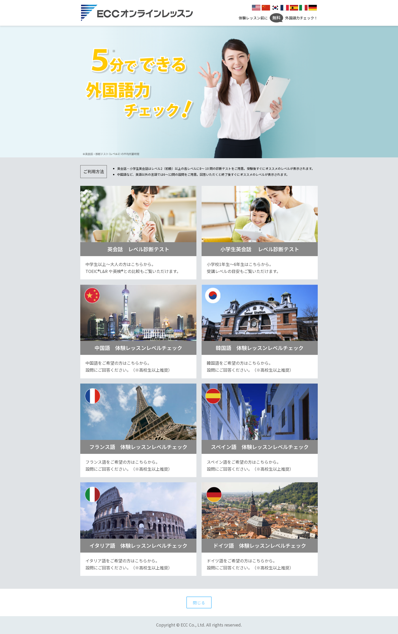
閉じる (199, 602)
